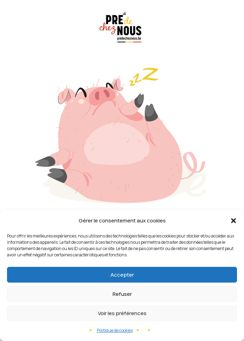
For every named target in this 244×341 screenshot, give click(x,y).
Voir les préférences (122, 313)
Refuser (122, 294)
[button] (233, 220)
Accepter (122, 274)
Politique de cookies (115, 330)
